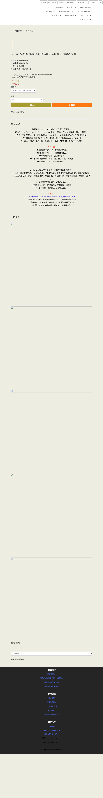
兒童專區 (56, 15)
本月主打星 (71, 7)
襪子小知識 (70, 15)
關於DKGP (85, 15)
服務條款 (47, 714)
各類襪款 (49, 11)
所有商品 (59, 7)
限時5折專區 (85, 7)
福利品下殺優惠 (84, 11)
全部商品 (18, 31)
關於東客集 (85, 19)
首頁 (49, 7)
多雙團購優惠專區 (66, 11)
